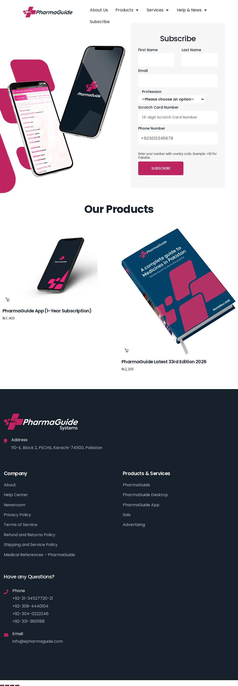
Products (127, 10)
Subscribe (100, 22)
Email (143, 70)
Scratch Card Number (158, 107)
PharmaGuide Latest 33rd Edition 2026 (164, 361)
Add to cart (7, 299)
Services (158, 10)
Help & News (192, 10)
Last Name (191, 49)
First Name (148, 49)
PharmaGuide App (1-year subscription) (47, 311)
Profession (151, 91)
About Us (99, 10)
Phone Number (151, 128)
